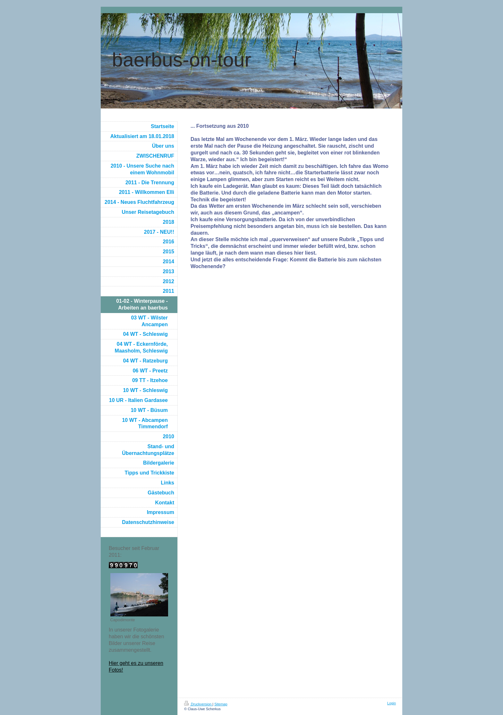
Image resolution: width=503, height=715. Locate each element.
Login (391, 703)
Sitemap (220, 704)
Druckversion (198, 704)
